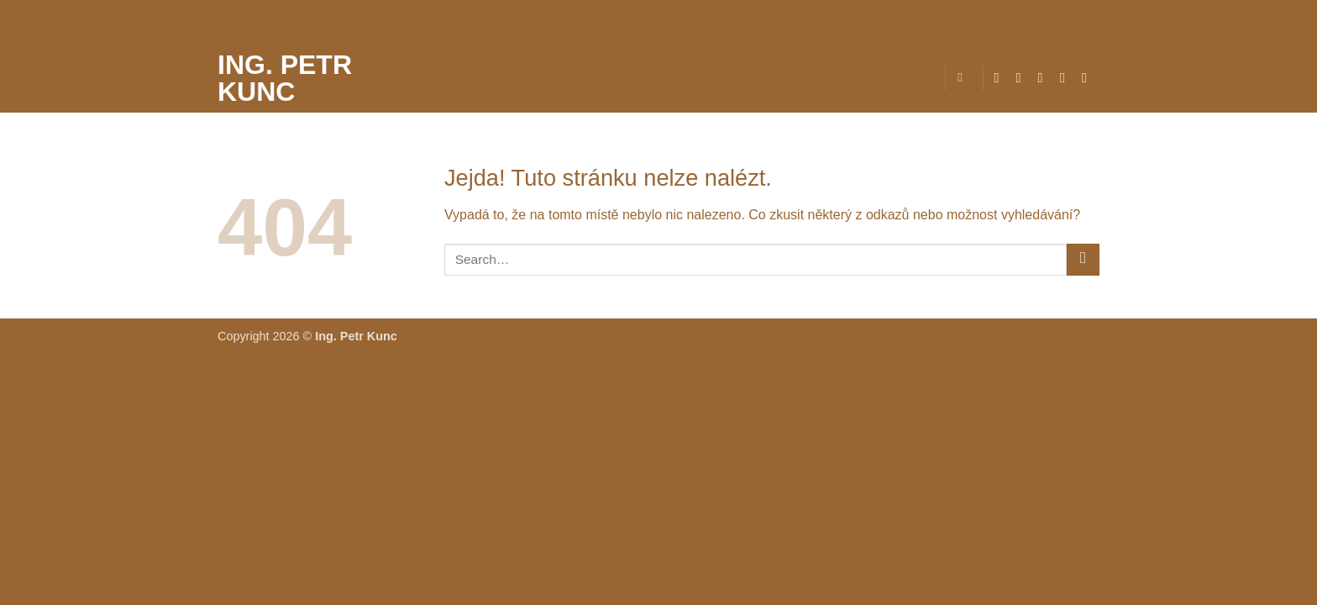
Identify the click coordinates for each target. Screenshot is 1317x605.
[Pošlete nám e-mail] (1066, 77)
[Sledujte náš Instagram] (1023, 77)
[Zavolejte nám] (1088, 77)
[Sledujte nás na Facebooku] (1000, 77)
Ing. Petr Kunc (285, 78)
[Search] (964, 77)
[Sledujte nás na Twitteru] (1045, 77)
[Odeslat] (1083, 260)
